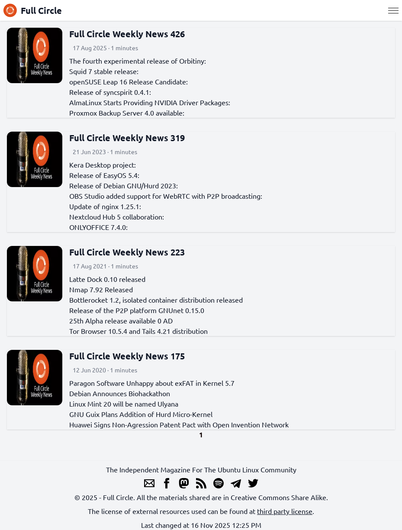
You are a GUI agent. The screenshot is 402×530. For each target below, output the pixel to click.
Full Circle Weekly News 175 (127, 356)
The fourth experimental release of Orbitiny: (137, 60)
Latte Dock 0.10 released (107, 279)
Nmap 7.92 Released (101, 289)
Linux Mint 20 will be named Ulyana (123, 403)
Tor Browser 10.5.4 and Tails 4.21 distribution (138, 330)
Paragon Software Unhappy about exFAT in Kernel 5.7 (152, 382)
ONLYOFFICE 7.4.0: (98, 227)
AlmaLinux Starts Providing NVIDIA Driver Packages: (149, 102)
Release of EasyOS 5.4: (104, 175)
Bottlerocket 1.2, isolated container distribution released (156, 299)
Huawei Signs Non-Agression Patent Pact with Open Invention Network (179, 424)
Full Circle (32, 10)
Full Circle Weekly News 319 (127, 137)
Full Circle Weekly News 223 (127, 252)
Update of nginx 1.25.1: (105, 206)
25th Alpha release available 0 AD (121, 320)
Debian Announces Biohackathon (119, 393)
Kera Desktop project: (102, 164)
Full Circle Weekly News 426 (127, 33)
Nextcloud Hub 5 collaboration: (116, 216)
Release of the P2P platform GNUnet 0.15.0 (136, 310)
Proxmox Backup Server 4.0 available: (126, 112)
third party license (284, 511)
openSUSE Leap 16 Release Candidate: (128, 81)
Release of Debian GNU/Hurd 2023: (123, 185)
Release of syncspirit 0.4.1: (110, 91)
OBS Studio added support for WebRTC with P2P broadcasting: (165, 195)
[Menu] (393, 10)
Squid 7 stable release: (103, 71)
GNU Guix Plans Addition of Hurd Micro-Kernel (140, 414)
